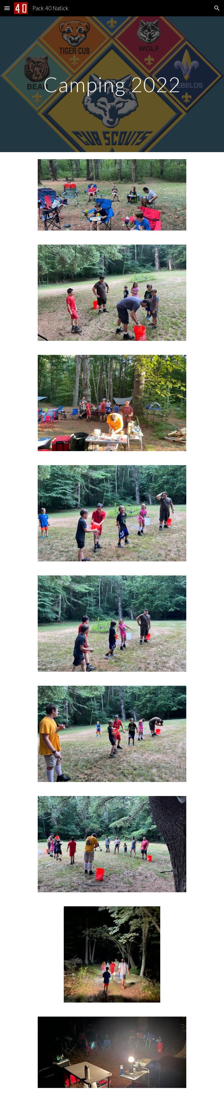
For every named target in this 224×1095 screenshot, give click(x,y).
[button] (7, 8)
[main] (112, 84)
